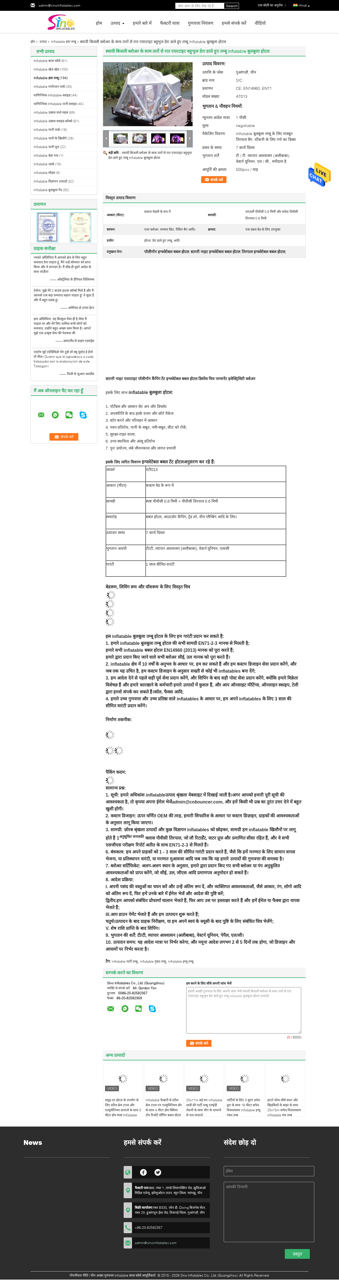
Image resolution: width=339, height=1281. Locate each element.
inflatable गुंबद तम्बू (153, 961)
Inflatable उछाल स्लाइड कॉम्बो (53, 121)
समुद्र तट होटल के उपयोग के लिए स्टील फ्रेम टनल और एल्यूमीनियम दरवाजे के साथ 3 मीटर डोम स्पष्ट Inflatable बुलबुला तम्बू (123, 1110)
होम (99, 23)
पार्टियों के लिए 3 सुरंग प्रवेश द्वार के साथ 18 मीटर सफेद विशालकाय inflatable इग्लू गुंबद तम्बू (243, 1107)
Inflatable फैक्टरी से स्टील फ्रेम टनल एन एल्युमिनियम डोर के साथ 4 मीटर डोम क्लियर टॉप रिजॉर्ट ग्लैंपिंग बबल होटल (164, 1107)
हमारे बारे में (142, 23)
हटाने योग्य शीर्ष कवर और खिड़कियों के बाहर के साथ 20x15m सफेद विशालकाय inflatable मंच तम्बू (284, 1107)
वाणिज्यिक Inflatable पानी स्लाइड (55, 104)
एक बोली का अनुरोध (270, 5)
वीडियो (260, 23)
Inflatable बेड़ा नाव (46, 155)
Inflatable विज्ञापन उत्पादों (50, 181)
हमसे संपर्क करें (234, 23)
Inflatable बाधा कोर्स (47, 61)
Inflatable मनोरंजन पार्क (49, 86)
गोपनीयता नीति (78, 1275)
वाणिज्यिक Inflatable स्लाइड (52, 95)
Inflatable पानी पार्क (47, 130)
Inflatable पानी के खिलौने (50, 138)
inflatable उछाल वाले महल (51, 112)
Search (232, 6)
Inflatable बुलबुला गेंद (48, 190)
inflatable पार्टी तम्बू (125, 961)
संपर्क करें (216, 180)
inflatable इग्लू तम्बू (180, 961)
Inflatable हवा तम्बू (63, 41)
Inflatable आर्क (44, 164)
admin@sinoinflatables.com (59, 5)
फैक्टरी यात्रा (170, 23)
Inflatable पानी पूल (46, 147)
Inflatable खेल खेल (46, 69)
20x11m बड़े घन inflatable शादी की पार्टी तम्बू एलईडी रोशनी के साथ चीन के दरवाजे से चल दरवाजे (204, 1107)
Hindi (304, 5)
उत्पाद (115, 23)
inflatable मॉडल (44, 173)
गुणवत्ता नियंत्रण (200, 23)
